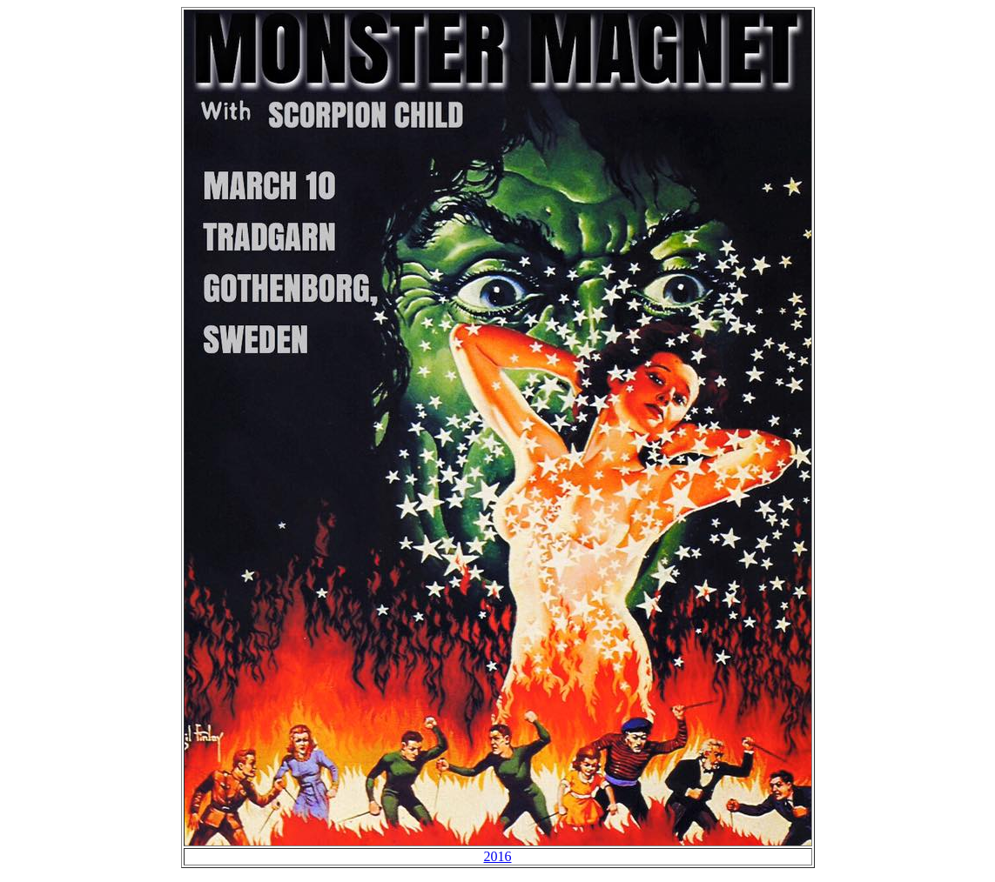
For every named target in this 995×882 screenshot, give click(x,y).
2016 (498, 856)
